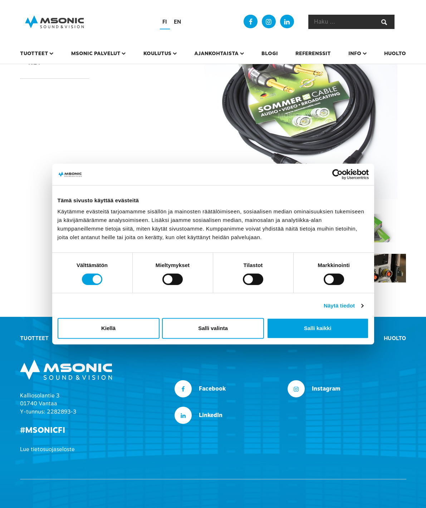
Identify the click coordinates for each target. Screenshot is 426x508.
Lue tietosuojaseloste (47, 449)
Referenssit (313, 53)
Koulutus (157, 53)
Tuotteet (34, 53)
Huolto (395, 53)
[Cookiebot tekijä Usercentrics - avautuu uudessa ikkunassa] (337, 174)
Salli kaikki (318, 328)
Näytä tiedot (339, 306)
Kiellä (108, 328)
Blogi (269, 53)
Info (354, 53)
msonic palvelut (96, 53)
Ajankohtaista (216, 53)
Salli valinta (213, 328)
